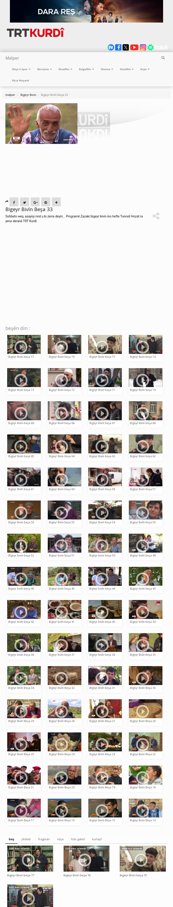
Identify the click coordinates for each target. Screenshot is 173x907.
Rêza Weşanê (20, 80)
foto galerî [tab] (78, 839)
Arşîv (145, 69)
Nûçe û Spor (21, 69)
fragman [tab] (44, 839)
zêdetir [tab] (26, 839)
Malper (12, 58)
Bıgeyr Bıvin (28, 95)
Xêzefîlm (127, 69)
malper (10, 95)
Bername (44, 69)
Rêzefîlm (65, 69)
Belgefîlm (86, 69)
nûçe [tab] (60, 839)
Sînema (107, 69)
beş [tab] (11, 839)
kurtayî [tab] (97, 839)
